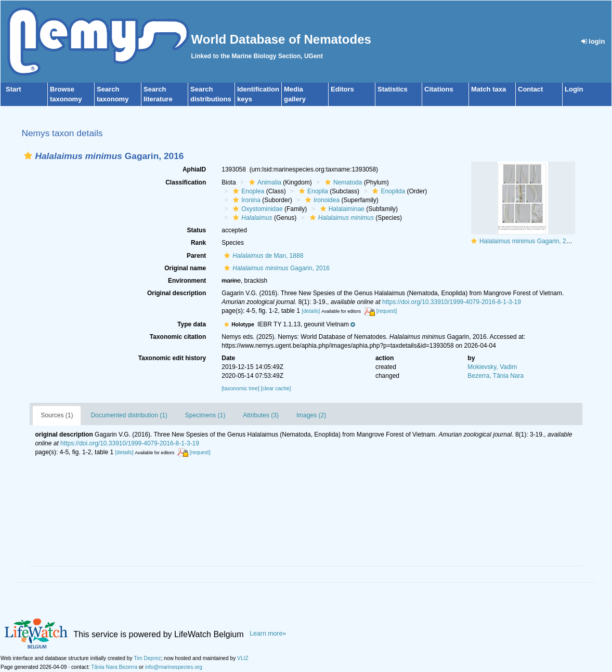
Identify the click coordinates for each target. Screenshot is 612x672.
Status (196, 230)
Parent (196, 255)
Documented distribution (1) (128, 415)
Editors (342, 89)
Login (574, 89)
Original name (185, 268)
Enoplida (387, 191)
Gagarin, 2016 (276, 268)
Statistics (392, 89)
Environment (187, 280)
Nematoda (342, 182)
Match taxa (488, 89)
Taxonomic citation (178, 336)
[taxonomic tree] (240, 388)
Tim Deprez (147, 658)
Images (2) (311, 415)
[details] (311, 311)
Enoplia (312, 191)
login (593, 41)
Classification (185, 182)
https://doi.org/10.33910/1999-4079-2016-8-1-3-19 (451, 302)
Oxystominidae (256, 209)
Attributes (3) (261, 415)
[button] (28, 155)
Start (13, 89)
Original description (176, 293)
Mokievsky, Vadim (492, 367)
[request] (386, 311)
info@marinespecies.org (173, 667)
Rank (198, 242)
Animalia (263, 182)
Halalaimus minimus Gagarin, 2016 (528, 241)
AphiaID (194, 169)
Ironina (245, 200)
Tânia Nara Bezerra (114, 667)
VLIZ (243, 658)
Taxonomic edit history (172, 358)
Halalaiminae (341, 209)
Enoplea (247, 191)
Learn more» (268, 633)
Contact (530, 89)
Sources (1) (57, 415)
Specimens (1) (205, 415)
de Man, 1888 (262, 255)
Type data (191, 324)
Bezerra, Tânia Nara (495, 375)
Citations (438, 89)
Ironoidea (321, 200)
